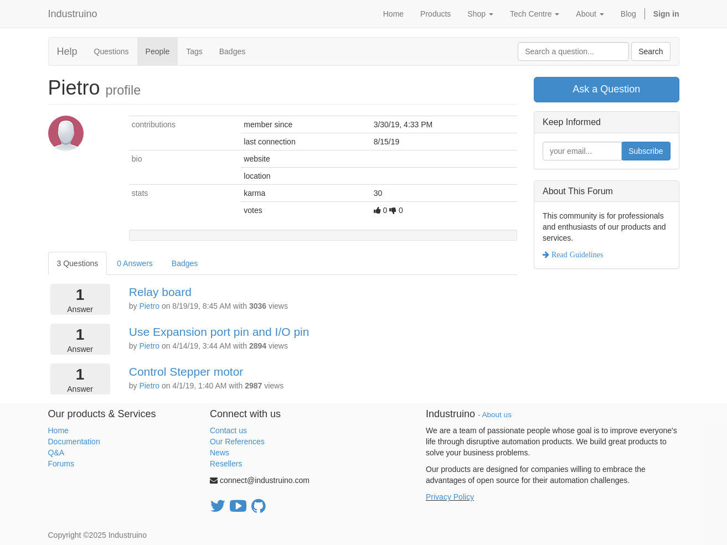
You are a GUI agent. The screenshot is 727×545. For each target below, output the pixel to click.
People (158, 51)
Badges (232, 51)
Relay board (160, 292)
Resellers (226, 463)
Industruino (72, 13)
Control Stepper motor (186, 371)
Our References (237, 441)
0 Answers (135, 263)
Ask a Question (606, 89)
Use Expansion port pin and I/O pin (219, 331)
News (219, 452)
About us (497, 415)
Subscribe (645, 151)
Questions (111, 51)
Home (58, 430)
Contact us (228, 430)
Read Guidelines (576, 254)
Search (650, 51)
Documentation (74, 441)
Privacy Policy (450, 496)
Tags (194, 51)
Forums (61, 463)
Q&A (56, 452)
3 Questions (78, 263)
